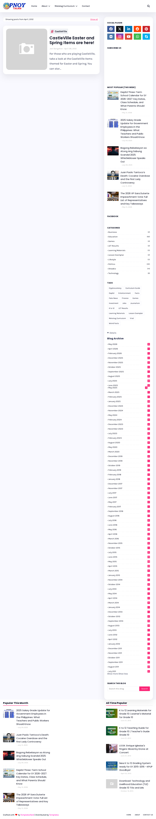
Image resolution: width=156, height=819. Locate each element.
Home (128, 815)
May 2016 (129, 529)
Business (129, 232)
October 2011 (129, 657)
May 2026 (129, 344)
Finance (125, 298)
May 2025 (127, 387)
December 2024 (129, 406)
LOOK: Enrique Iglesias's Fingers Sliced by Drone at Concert (133, 749)
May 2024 (129, 415)
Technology (129, 273)
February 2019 (129, 470)
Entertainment (124, 293)
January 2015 (129, 575)
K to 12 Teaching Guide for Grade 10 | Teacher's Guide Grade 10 (134, 731)
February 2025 (129, 397)
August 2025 (129, 376)
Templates (54, 815)
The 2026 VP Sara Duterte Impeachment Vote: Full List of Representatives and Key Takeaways (135, 198)
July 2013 (129, 630)
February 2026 (129, 353)
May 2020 (129, 447)
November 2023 (129, 429)
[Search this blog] (123, 688)
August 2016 (129, 516)
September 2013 (129, 621)
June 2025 (129, 385)
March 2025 (129, 392)
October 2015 (129, 548)
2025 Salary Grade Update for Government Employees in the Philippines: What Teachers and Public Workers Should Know (134, 128)
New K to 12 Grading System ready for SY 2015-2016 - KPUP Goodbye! (135, 767)
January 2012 (129, 644)
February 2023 (129, 438)
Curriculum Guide (133, 288)
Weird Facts (114, 323)
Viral (132, 318)
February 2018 (129, 474)
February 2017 (129, 506)
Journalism (135, 303)
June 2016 (129, 525)
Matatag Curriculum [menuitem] (65, 6)
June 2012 (129, 635)
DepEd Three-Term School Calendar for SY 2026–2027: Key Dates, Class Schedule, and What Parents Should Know (133, 100)
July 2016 (129, 520)
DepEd (111, 293)
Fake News (113, 298)
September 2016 (129, 511)
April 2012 (129, 639)
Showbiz (129, 269)
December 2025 (129, 358)
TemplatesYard (27, 815)
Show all (94, 19)
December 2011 (129, 648)
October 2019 (129, 465)
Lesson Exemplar (129, 255)
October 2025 (129, 367)
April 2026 (129, 349)
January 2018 (129, 479)
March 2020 (129, 452)
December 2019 (129, 456)
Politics (129, 264)
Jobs (124, 303)
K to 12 (111, 308)
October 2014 (129, 584)
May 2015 (129, 561)
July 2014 (129, 589)
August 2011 (129, 667)
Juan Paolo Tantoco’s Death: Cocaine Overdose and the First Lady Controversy (135, 177)
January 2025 (129, 401)
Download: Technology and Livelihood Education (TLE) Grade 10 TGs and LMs (134, 784)
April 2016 (129, 534)
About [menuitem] (44, 6)
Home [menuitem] (34, 6)
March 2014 (129, 603)
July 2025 (129, 381)
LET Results (129, 246)
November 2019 (129, 461)
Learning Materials (129, 250)
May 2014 (129, 593)
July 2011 (129, 671)
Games (129, 241)
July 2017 (129, 493)
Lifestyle (129, 259)
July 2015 (129, 552)
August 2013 (129, 625)
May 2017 (129, 502)
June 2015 (129, 557)
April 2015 (129, 566)
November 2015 (129, 543)
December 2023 (129, 424)
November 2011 (129, 653)
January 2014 (129, 607)
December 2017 (129, 484)
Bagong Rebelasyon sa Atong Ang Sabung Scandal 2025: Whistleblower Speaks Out (134, 154)
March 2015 (129, 570)
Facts (137, 293)
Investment (113, 303)
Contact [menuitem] (86, 6)
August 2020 (129, 442)
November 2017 (129, 488)
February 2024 (129, 419)
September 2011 (129, 662)
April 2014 (129, 598)
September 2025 (129, 371)
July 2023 (129, 433)
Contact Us (148, 815)
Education (129, 236)
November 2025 (129, 362)
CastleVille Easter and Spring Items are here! (72, 40)
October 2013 (129, 616)
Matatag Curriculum (117, 318)
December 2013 (129, 612)
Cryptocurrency (115, 288)
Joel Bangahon (56, 48)
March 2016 (129, 538)
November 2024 (129, 410)
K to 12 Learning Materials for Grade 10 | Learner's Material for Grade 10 (135, 714)
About (137, 815)
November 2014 (129, 580)
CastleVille (59, 31)
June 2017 (129, 497)
